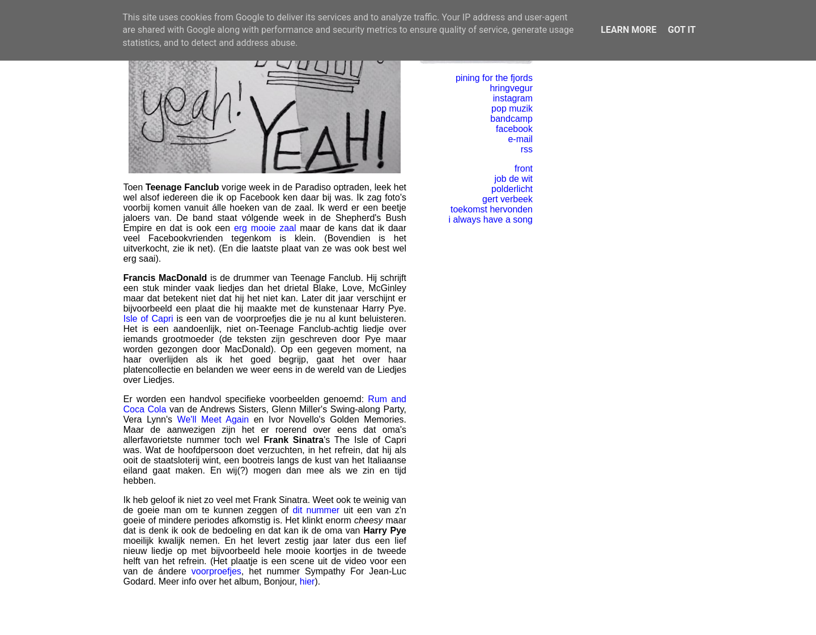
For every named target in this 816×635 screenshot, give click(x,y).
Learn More (628, 29)
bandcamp (511, 118)
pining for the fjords (494, 78)
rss (527, 149)
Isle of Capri (148, 318)
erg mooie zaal (265, 228)
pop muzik (512, 108)
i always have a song (490, 219)
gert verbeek (507, 199)
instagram (513, 98)
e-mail (520, 139)
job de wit (513, 179)
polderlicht (512, 189)
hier (307, 581)
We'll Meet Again (213, 419)
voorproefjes (216, 571)
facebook (514, 129)
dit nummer (315, 510)
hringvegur (511, 88)
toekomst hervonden (491, 209)
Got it (681, 29)
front (524, 168)
